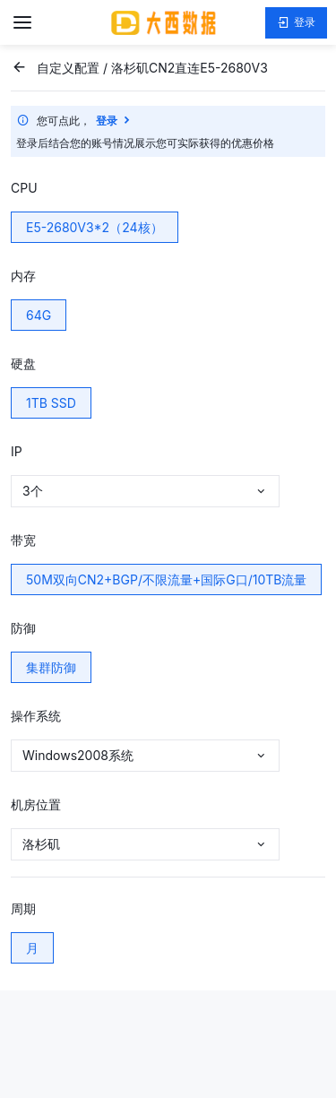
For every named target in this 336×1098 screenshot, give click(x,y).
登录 (296, 22)
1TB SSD (51, 403)
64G (38, 315)
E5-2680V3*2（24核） (94, 227)
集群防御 (51, 667)
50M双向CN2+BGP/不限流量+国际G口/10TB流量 (166, 579)
